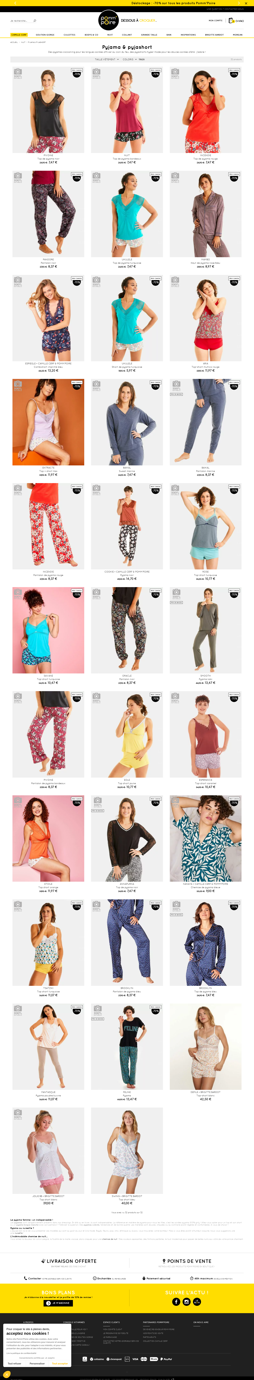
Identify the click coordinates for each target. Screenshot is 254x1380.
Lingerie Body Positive (74, 1341)
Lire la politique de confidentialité (21, 1353)
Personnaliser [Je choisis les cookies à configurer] (37, 1363)
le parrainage (110, 1337)
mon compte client (112, 1329)
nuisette (19, 1233)
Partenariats (149, 1337)
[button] (7, 1374)
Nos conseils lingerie (74, 1333)
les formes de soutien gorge (78, 1337)
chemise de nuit (109, 1239)
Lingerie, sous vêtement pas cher (26, 9)
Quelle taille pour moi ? (75, 1329)
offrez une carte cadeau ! (76, 1345)
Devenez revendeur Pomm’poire (158, 1329)
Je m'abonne (60, 1303)
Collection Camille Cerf (155, 1341)
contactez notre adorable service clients (121, 1342)
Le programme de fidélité (115, 1333)
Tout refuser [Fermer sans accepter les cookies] (14, 1363)
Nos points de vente (153, 1333)
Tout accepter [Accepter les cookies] (60, 1363)
